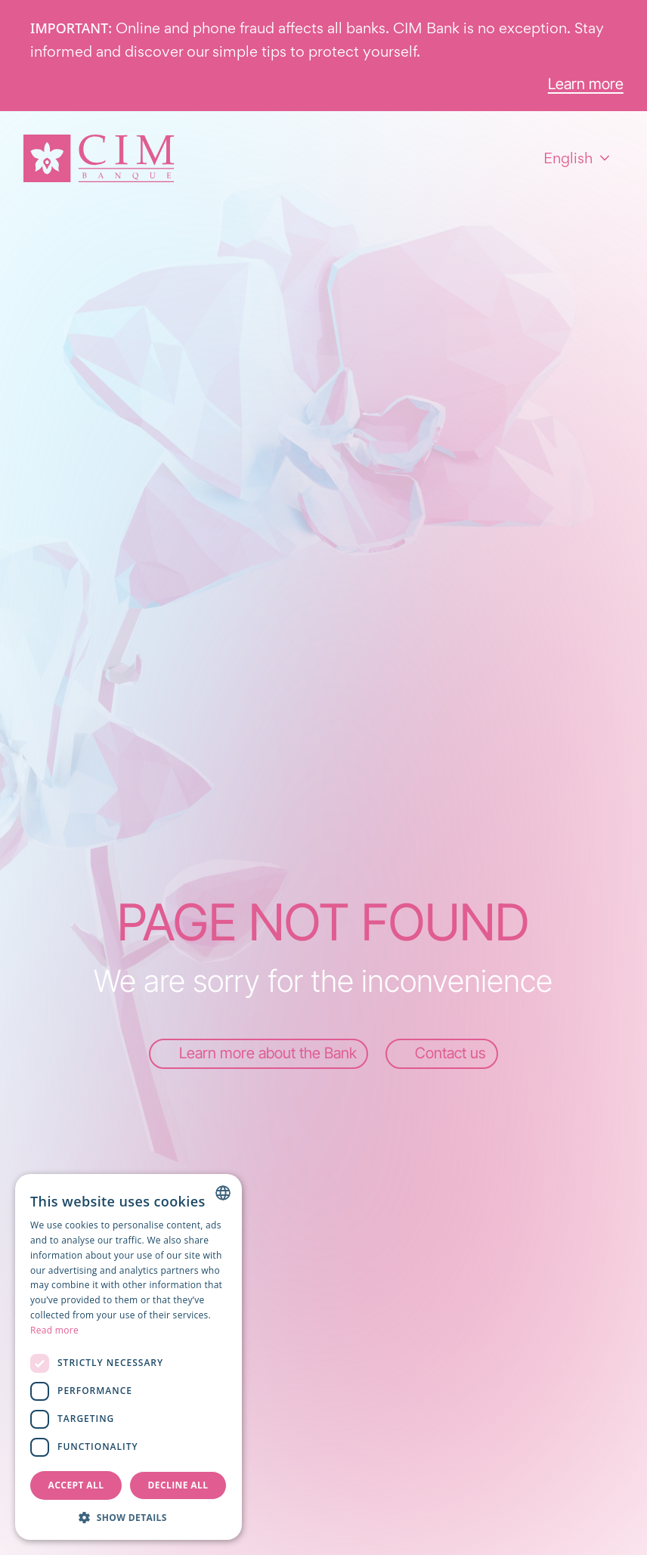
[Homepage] (99, 158)
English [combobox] (568, 158)
